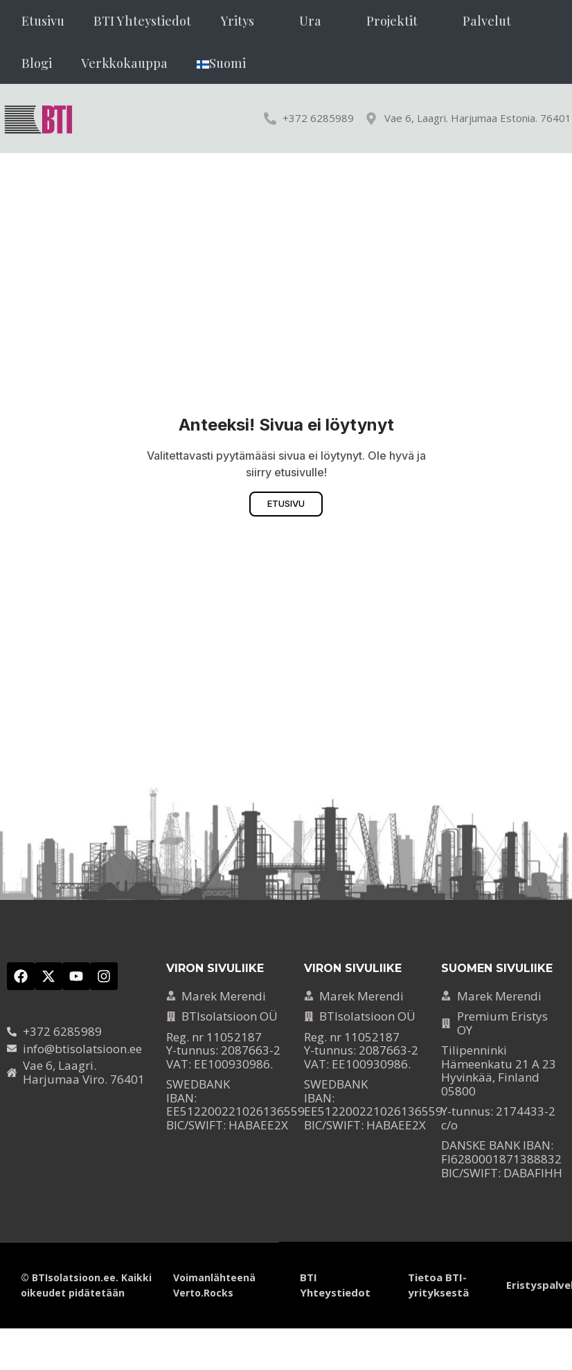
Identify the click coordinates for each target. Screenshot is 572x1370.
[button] (245, 21)
